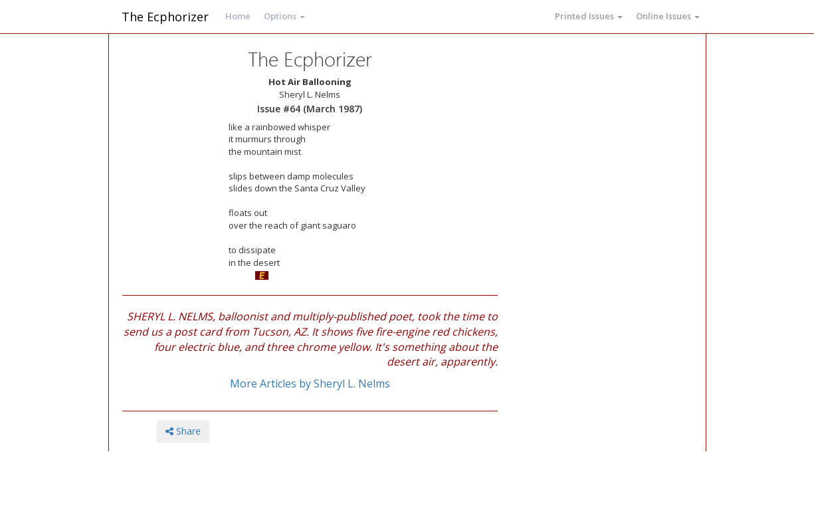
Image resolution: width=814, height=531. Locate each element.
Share (183, 431)
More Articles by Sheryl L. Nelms (310, 383)
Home (238, 16)
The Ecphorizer (165, 17)
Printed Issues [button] (589, 16)
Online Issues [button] (668, 16)
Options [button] (284, 16)
